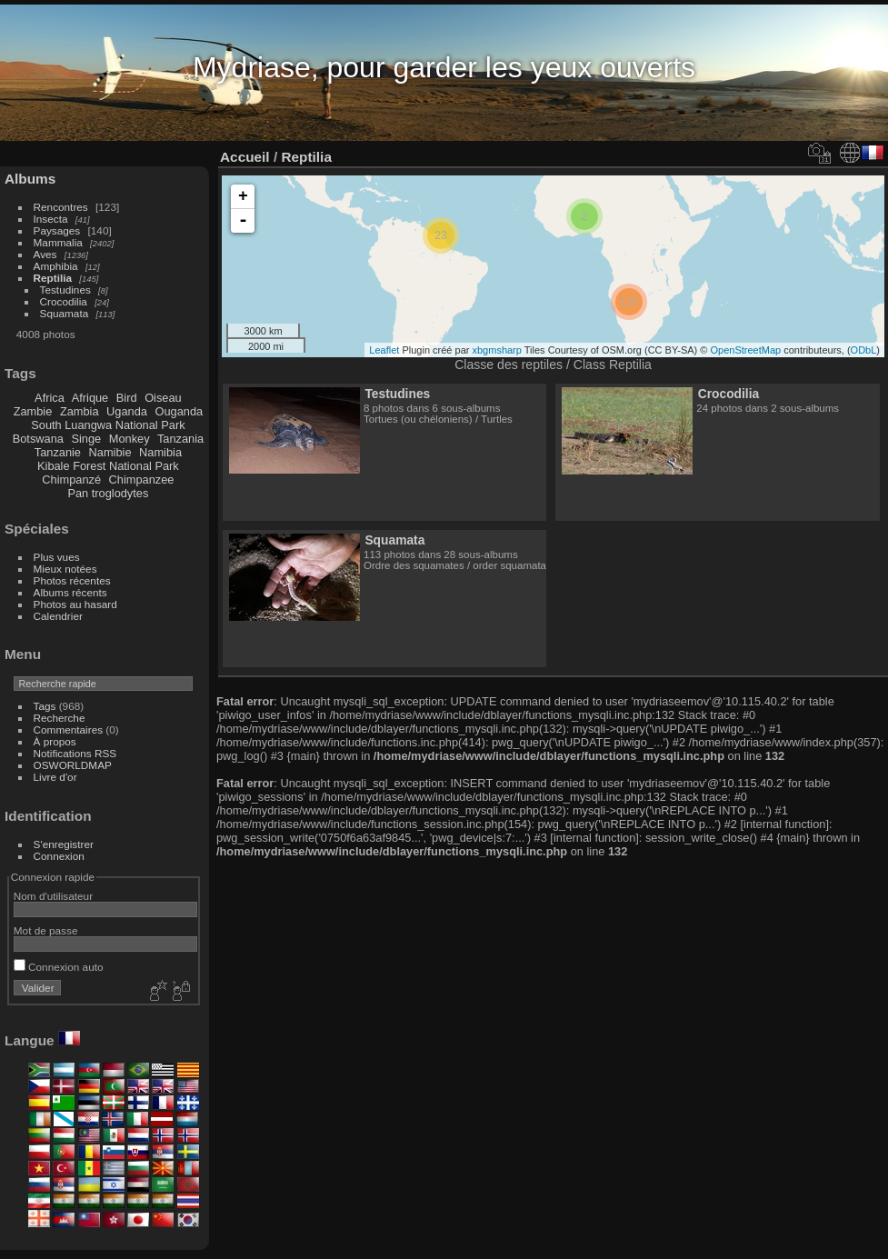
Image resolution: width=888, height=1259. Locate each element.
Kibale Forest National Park (108, 466)
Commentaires (69, 729)
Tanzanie (58, 452)
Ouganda (179, 411)
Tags (45, 706)
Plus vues (57, 557)
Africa (50, 398)
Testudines (65, 289)
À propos (55, 741)
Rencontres (61, 207)
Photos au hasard (75, 604)
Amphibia (56, 266)
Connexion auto (59, 967)
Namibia (160, 452)
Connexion (59, 856)
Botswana (38, 438)
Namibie (110, 452)
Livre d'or (55, 777)
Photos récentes (72, 580)
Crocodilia (63, 301)
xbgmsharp (496, 350)
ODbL (864, 350)
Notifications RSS (75, 753)
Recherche (59, 718)
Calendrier (58, 616)
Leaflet (384, 350)
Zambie (33, 411)
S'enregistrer (64, 844)
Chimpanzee (142, 479)
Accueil (245, 157)
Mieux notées (65, 569)
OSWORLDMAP (73, 765)
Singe (86, 438)
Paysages (57, 230)
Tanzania (180, 438)
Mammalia (58, 242)
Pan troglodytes (107, 493)
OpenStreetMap (746, 350)
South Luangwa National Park (108, 425)
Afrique (90, 398)
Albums (30, 178)
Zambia (79, 411)
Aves (45, 254)
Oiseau (163, 398)
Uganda (126, 411)
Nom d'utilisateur (53, 896)
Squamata (64, 313)
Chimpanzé (71, 479)
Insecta (51, 219)
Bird (126, 398)
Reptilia (53, 278)
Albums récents (70, 592)
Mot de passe (46, 930)
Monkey (129, 438)
